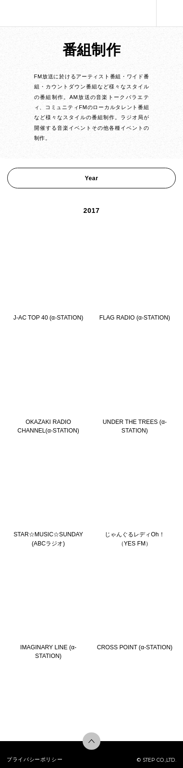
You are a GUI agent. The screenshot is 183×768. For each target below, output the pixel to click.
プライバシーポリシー (34, 759)
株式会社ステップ (20, 13)
